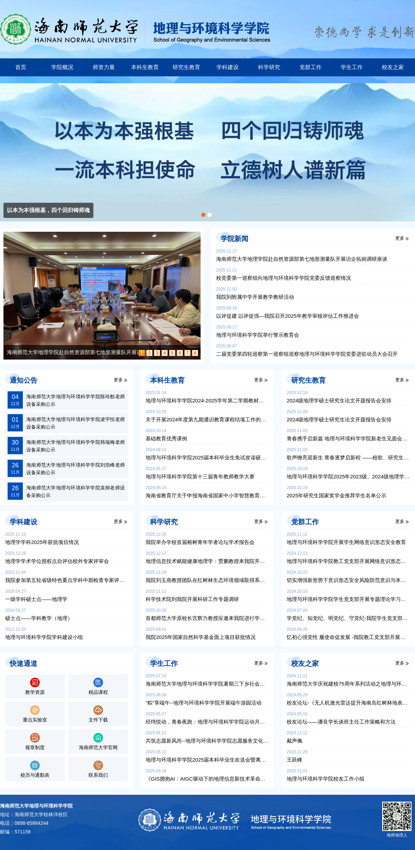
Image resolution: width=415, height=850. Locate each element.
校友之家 (393, 67)
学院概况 (62, 67)
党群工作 (310, 67)
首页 (20, 67)
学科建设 (227, 67)
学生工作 (352, 67)
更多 (399, 238)
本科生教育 (145, 67)
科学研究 (269, 67)
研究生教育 (186, 67)
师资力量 (104, 67)
